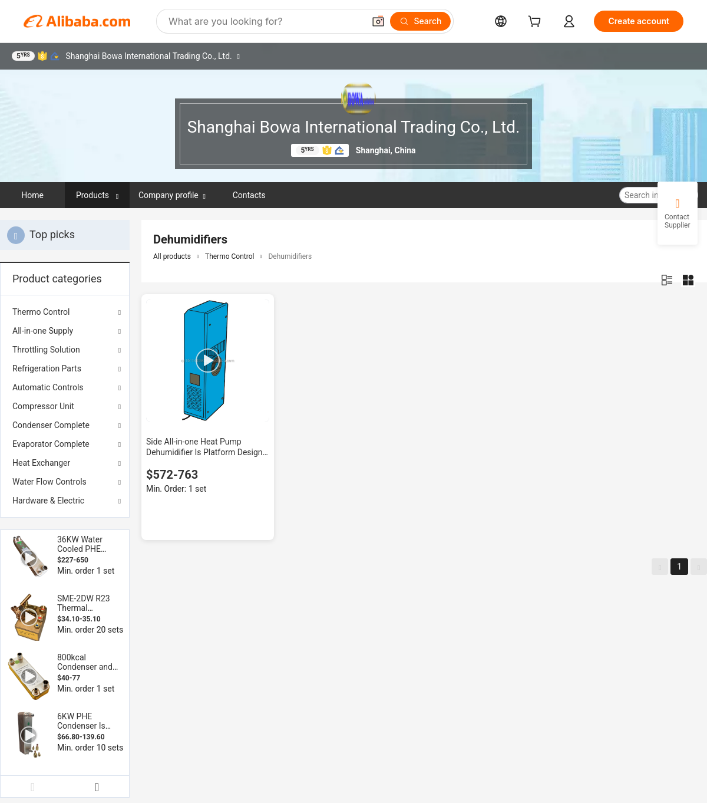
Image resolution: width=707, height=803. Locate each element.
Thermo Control (41, 312)
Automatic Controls (48, 387)
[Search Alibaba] (265, 21)
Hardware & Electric (48, 500)
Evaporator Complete (51, 444)
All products (172, 256)
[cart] (537, 23)
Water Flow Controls (49, 481)
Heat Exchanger (41, 463)
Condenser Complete (51, 425)
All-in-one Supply (42, 330)
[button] (378, 21)
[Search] (420, 21)
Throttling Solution (46, 349)
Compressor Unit (43, 406)
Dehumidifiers (290, 256)
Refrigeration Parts (46, 368)
